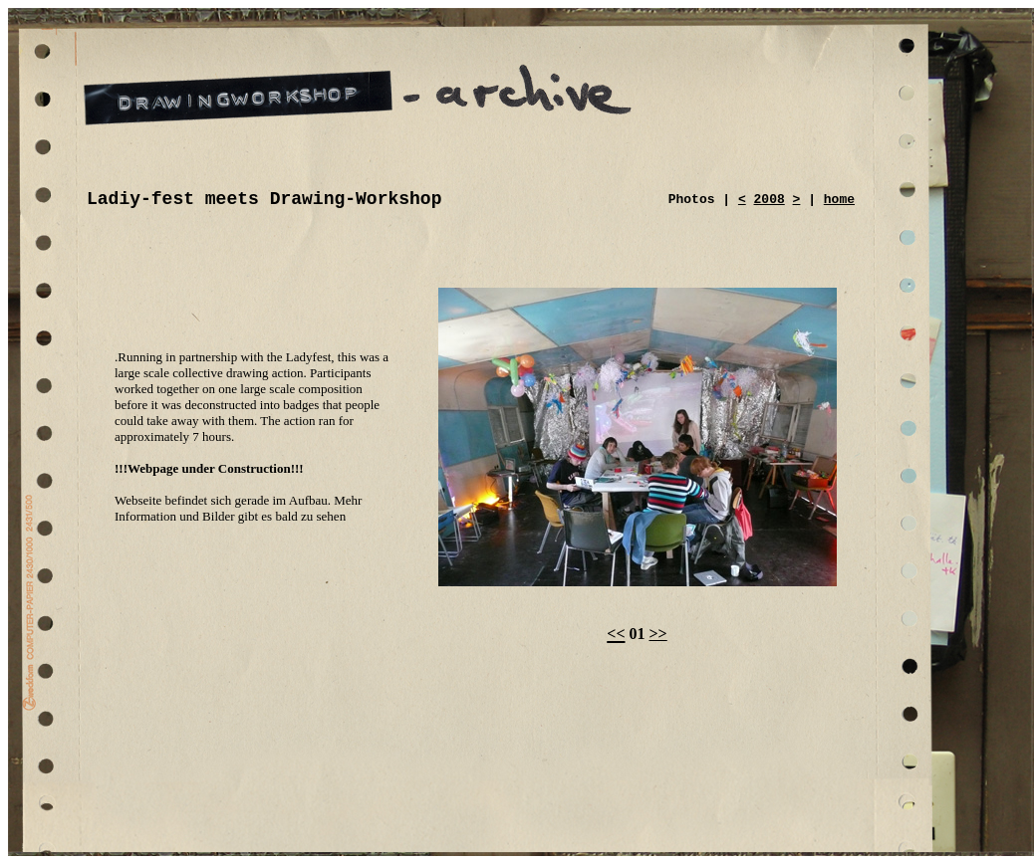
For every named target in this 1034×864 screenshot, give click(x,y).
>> (658, 633)
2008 (769, 199)
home (839, 199)
